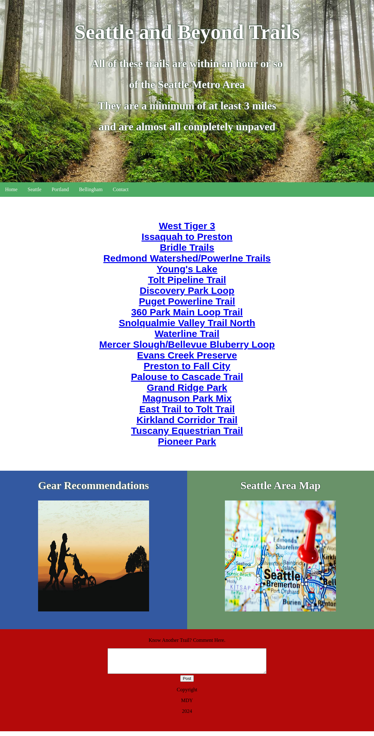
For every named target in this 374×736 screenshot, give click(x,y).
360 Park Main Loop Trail (187, 312)
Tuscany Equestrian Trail (187, 430)
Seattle (35, 189)
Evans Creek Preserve (187, 355)
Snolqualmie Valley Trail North (187, 323)
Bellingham (91, 189)
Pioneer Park (187, 441)
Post (187, 683)
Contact (121, 189)
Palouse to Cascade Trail (187, 376)
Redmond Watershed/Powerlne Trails (187, 258)
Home (11, 189)
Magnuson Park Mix (187, 398)
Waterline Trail (187, 333)
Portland (60, 189)
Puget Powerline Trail (187, 301)
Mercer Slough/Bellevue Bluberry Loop (187, 344)
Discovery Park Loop (187, 290)
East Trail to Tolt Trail (187, 409)
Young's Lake (187, 269)
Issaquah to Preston (187, 236)
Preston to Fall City (187, 366)
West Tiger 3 (187, 226)
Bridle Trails (187, 247)
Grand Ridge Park (187, 387)
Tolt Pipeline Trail (187, 279)
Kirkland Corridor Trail (186, 420)
